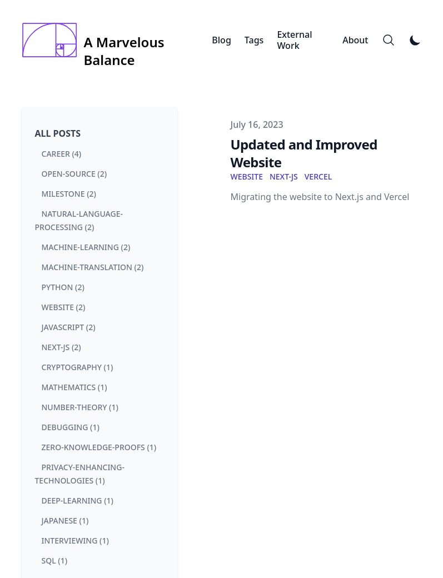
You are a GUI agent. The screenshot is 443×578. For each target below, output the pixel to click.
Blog (221, 40)
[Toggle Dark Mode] (415, 40)
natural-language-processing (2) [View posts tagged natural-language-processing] (79, 220)
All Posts (58, 133)
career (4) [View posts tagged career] (62, 153)
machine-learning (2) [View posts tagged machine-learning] (86, 247)
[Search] (388, 40)
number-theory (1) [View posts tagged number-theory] (80, 407)
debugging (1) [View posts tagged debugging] (70, 427)
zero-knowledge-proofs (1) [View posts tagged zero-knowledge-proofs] (99, 447)
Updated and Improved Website (304, 153)
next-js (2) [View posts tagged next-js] (61, 347)
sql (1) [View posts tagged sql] (55, 560)
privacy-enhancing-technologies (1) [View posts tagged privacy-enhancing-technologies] (80, 474)
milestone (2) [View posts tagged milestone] (69, 193)
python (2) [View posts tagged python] (63, 287)
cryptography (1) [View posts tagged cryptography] (77, 367)
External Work (294, 40)
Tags (254, 40)
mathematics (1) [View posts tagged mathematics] (74, 387)
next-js (284, 176)
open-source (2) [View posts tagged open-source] (74, 173)
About (355, 40)
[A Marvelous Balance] (117, 40)
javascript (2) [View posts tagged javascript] (69, 327)
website (247, 176)
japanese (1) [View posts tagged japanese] (65, 520)
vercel (318, 176)
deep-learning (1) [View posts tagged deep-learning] (77, 500)
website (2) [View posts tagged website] (64, 307)
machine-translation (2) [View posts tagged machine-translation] (93, 267)
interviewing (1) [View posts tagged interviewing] (75, 540)
